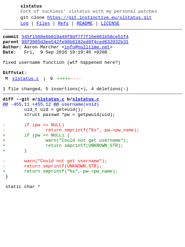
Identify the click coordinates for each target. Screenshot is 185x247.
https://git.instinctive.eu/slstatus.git (99, 19)
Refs (63, 26)
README (85, 26)
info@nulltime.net (87, 53)
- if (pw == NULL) (33, 144)
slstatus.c (25, 91)
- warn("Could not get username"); (55, 188)
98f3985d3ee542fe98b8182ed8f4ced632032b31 (75, 47)
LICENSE (110, 26)
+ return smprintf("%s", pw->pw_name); (60, 200)
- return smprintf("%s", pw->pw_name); (71, 151)
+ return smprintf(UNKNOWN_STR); (63, 169)
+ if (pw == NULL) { (36, 157)
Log (24, 26)
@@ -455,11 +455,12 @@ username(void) (51, 120)
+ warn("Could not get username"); (66, 163)
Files (43, 26)
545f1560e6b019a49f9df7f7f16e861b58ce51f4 (75, 41)
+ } (15, 175)
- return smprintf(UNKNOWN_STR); (52, 194)
